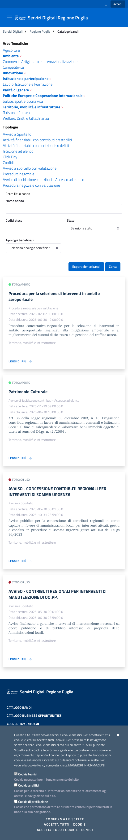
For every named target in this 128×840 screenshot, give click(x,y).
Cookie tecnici (27, 774)
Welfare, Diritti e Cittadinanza (26, 118)
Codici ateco (14, 220)
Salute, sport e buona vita (23, 101)
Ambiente (11, 56)
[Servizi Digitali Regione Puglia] (54, 17)
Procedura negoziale (18, 174)
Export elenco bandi (86, 266)
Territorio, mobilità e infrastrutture (31, 107)
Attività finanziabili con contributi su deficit (36, 145)
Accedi (117, 4)
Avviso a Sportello (17, 134)
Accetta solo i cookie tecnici (65, 830)
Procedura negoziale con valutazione (31, 185)
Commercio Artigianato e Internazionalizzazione (40, 61)
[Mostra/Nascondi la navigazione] (9, 17)
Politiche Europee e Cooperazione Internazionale (42, 95)
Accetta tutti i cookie (65, 824)
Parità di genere (16, 90)
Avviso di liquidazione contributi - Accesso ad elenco (43, 179)
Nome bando (15, 200)
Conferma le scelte (65, 819)
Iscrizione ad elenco (18, 151)
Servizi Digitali (12, 31)
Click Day (10, 157)
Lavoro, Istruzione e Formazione (27, 84)
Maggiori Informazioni (86, 765)
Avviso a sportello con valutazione (29, 168)
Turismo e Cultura (16, 112)
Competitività (13, 67)
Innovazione (13, 73)
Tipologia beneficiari (20, 239)
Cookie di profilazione (33, 801)
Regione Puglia (40, 31)
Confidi (8, 162)
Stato (70, 220)
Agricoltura (11, 50)
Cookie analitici (28, 785)
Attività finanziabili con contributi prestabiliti (37, 140)
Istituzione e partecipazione (25, 78)
